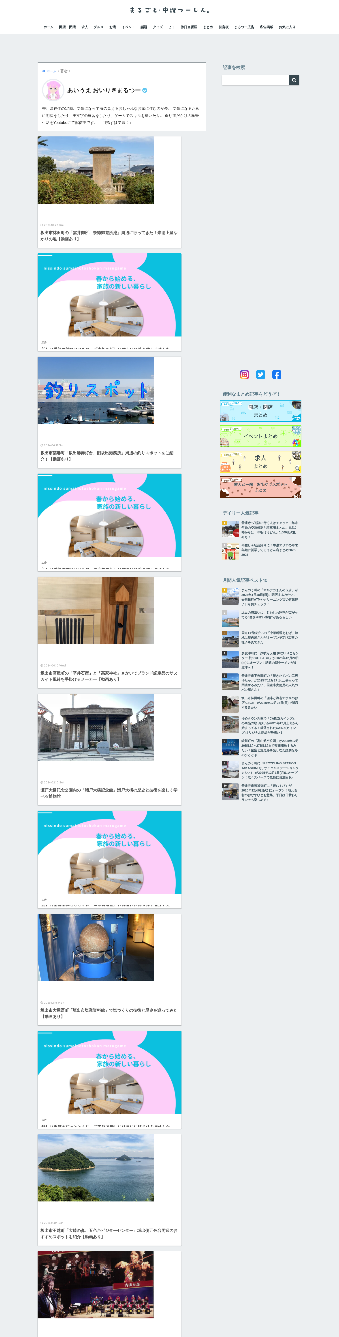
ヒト (171, 27)
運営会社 (100, 1324)
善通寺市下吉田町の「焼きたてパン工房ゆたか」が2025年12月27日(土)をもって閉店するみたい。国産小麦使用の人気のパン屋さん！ (269, 683)
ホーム (48, 27)
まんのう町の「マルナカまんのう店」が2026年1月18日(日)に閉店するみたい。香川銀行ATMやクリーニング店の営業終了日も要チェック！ (269, 597)
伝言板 (224, 27)
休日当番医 (189, 27)
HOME (169, 1314)
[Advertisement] (169, 44)
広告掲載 (266, 27)
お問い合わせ (219, 1324)
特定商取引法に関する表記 (185, 1324)
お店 (112, 27)
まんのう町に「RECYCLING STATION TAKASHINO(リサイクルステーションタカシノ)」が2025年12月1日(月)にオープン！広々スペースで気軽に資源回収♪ (269, 770)
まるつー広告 (244, 27)
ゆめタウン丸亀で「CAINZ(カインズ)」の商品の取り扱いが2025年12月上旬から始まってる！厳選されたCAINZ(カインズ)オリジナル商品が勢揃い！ (270, 725)
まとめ (208, 27)
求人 (84, 27)
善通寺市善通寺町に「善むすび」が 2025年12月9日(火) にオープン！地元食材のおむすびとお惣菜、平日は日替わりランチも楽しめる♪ (269, 793)
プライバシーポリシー (144, 1324)
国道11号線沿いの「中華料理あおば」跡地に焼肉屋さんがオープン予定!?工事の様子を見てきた (269, 637)
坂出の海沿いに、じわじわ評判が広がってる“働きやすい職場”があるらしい (269, 615)
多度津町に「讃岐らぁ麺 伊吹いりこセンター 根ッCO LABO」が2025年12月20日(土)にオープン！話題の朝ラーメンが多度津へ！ (270, 660)
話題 (144, 27)
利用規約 (117, 1324)
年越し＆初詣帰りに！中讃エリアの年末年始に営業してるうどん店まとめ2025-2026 (269, 549)
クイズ (158, 27)
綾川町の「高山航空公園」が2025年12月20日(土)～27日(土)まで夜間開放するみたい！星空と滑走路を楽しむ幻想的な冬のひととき (270, 748)
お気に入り (287, 27)
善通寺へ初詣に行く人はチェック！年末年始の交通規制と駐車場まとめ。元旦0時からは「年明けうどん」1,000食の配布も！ (269, 530)
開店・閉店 (67, 27)
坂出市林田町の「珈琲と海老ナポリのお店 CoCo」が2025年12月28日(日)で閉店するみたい (269, 702)
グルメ (99, 27)
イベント (128, 27)
